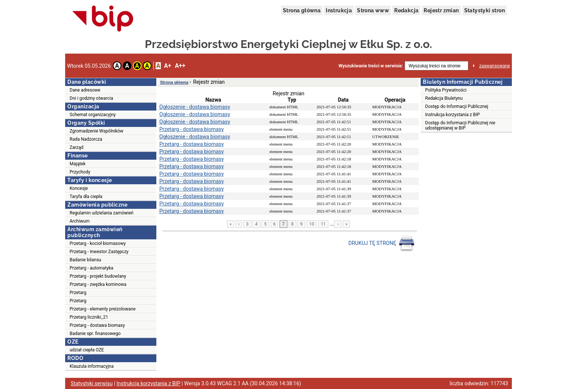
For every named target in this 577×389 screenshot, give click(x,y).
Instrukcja (339, 10)
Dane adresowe (85, 90)
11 (323, 224)
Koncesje (79, 188)
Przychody (80, 172)
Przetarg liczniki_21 (89, 317)
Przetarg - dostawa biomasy (97, 325)
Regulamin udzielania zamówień (102, 213)
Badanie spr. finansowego (95, 333)
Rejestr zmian (441, 10)
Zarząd (76, 147)
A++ (180, 65)
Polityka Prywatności (445, 90)
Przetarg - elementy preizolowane (103, 309)
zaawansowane (494, 65)
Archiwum (80, 221)
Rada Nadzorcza (86, 139)
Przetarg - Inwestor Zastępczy (99, 251)
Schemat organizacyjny (93, 114)
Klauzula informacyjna (92, 366)
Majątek (78, 163)
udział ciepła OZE (87, 350)
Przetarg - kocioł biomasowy (98, 243)
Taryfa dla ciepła (86, 196)
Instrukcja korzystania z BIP (452, 114)
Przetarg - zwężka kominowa (98, 284)
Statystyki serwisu (92, 383)
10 (312, 224)
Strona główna (302, 10)
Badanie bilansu (85, 259)
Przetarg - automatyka (91, 268)
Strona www (373, 10)
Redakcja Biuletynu (444, 98)
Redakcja (406, 10)
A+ (167, 65)
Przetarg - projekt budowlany (98, 276)
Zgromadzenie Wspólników (96, 131)
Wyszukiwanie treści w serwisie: (370, 65)
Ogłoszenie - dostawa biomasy (194, 107)
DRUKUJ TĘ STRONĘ (381, 243)
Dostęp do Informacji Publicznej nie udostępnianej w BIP (460, 125)
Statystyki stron (484, 10)
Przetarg (78, 292)
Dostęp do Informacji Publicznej (456, 106)
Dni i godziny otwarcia (91, 98)
